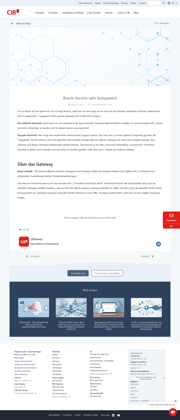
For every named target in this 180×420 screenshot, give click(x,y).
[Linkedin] (113, 415)
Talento (98, 3)
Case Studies (94, 12)
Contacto (142, 3)
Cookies (77, 415)
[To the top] (171, 226)
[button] (158, 244)
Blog (136, 12)
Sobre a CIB (123, 12)
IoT (23, 229)
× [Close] (175, 401)
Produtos (53, 12)
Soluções (39, 12)
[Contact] (171, 215)
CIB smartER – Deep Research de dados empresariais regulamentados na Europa (33, 324)
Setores (109, 12)
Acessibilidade (54, 415)
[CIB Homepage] (13, 12)
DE (27, 229)
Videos (133, 3)
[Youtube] (118, 415)
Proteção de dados (90, 415)
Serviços (124, 3)
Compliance (67, 415)
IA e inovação (162, 23)
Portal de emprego (111, 3)
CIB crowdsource (85, 3)
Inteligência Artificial (72, 12)
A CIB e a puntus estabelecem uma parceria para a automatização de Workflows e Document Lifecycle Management (146, 325)
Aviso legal (105, 415)
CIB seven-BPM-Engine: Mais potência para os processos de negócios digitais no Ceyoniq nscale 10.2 (71, 325)
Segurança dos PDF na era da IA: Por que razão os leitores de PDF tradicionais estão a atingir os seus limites (109, 325)
